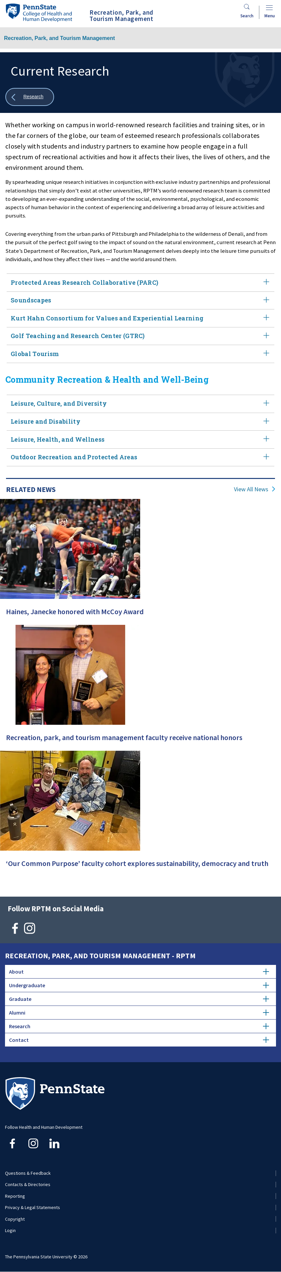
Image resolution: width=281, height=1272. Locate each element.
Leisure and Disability (140, 422)
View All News (251, 489)
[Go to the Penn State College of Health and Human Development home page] (38, 12)
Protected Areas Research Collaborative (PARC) (140, 282)
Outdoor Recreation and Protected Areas (140, 457)
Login (10, 1230)
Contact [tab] (139, 1040)
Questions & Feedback (28, 1173)
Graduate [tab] (139, 999)
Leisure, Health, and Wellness (140, 439)
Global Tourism (140, 354)
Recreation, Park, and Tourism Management (59, 38)
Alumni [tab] (139, 1012)
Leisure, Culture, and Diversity (140, 404)
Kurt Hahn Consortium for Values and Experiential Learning (140, 318)
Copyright (15, 1219)
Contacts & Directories (27, 1184)
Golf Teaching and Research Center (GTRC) (140, 336)
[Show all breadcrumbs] (29, 97)
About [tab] (139, 971)
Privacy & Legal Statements (32, 1207)
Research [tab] (139, 1026)
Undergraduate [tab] (139, 985)
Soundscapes (140, 300)
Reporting (15, 1196)
